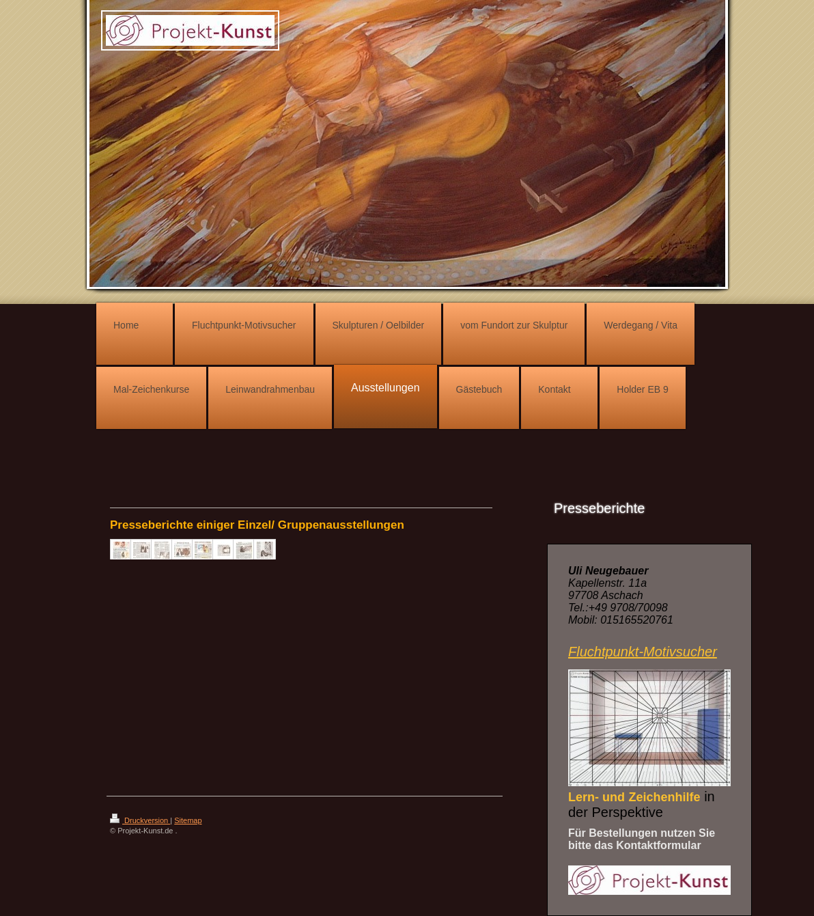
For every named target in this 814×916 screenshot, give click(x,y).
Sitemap (187, 820)
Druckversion (140, 820)
